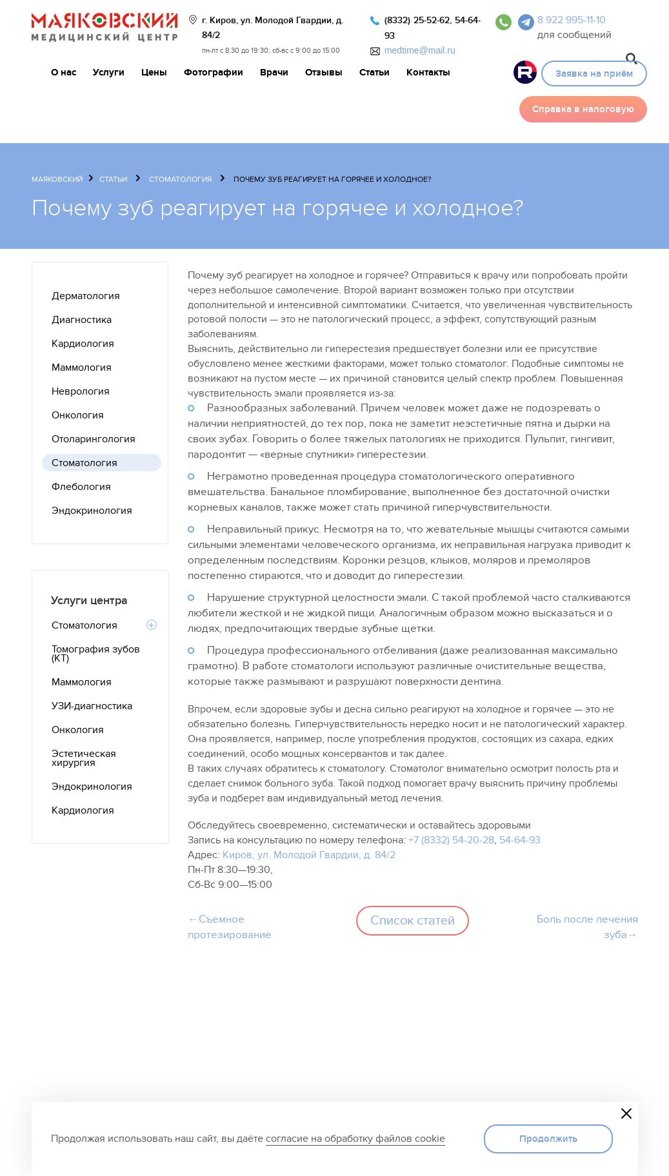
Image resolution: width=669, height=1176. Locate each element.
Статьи (113, 179)
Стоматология (180, 179)
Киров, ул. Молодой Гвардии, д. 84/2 (309, 854)
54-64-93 (520, 840)
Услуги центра (89, 600)
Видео (525, 72)
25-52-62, (433, 20)
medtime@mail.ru (419, 50)
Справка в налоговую (583, 109)
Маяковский (57, 179)
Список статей (412, 920)
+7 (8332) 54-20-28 (451, 840)
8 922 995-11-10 (571, 20)
